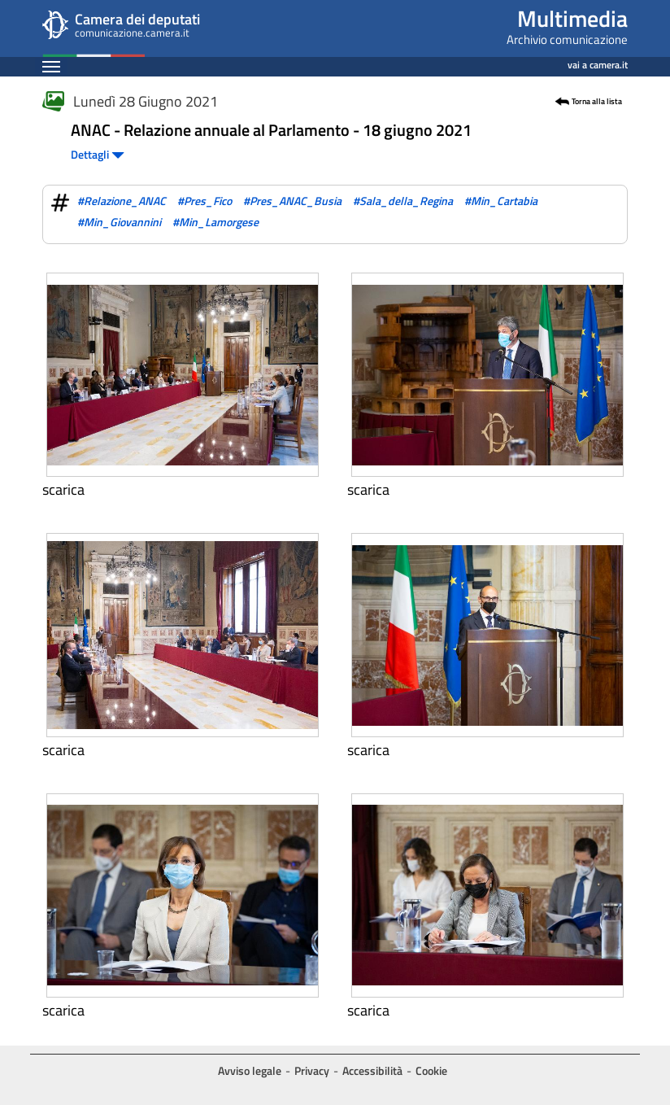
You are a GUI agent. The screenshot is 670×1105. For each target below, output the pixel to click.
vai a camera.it (598, 62)
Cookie (431, 1070)
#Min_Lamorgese (215, 221)
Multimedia (572, 18)
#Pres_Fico (204, 200)
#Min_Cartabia (500, 200)
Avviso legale (249, 1070)
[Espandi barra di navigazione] (51, 66)
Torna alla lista (597, 101)
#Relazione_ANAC (121, 200)
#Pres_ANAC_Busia (292, 200)
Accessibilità (372, 1070)
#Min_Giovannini (119, 221)
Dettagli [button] (97, 154)
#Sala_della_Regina (403, 200)
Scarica (63, 489)
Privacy (311, 1070)
